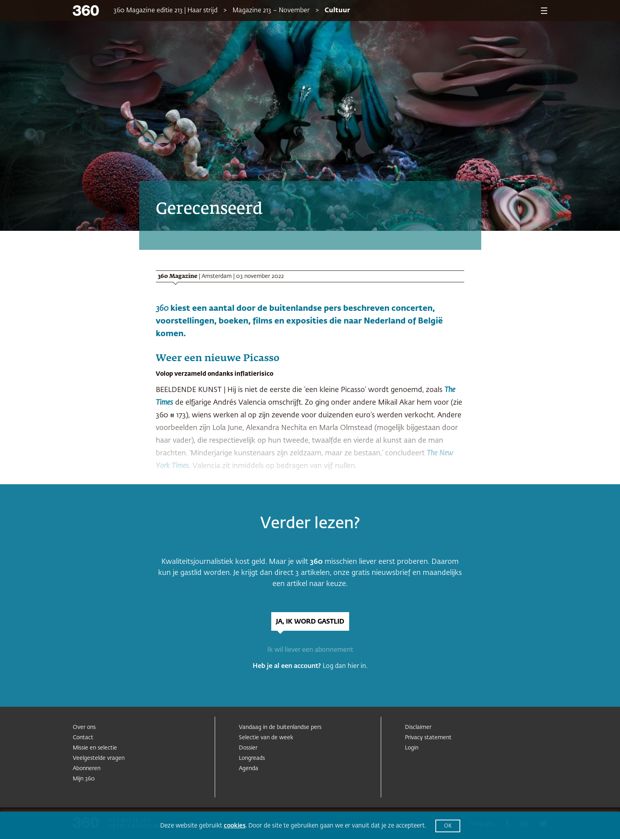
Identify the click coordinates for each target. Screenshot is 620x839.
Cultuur (337, 11)
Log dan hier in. (345, 666)
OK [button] (448, 826)
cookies (235, 826)
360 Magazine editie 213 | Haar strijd (165, 11)
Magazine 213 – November (271, 11)
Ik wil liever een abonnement (310, 650)
